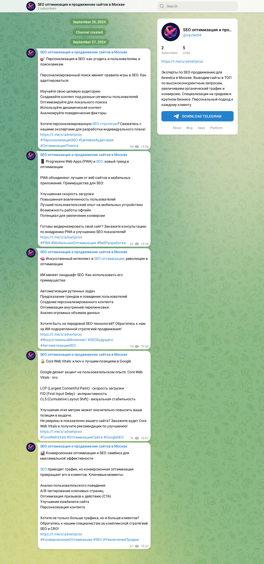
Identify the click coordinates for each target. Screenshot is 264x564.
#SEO (97, 539)
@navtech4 (192, 35)
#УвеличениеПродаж (121, 539)
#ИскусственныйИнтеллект (63, 340)
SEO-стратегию (105, 124)
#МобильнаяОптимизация (73, 243)
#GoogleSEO (113, 437)
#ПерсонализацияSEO (59, 140)
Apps (201, 128)
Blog (189, 128)
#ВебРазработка (111, 243)
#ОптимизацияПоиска (59, 146)
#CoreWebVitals (53, 437)
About (177, 128)
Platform (216, 128)
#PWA (45, 243)
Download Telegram (197, 116)
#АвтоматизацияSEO (58, 345)
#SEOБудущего (100, 340)
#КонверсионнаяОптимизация (66, 539)
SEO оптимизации (109, 258)
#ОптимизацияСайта (85, 437)
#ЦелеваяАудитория (96, 140)
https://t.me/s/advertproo (182, 61)
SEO (99, 161)
